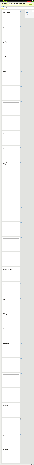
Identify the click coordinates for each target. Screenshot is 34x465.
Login (32, 1)
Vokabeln (7, 6)
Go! (30, 4)
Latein (5, 6)
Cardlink (21, 71)
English (33, 0)
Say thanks (2, 8)
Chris (27, 11)
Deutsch (31, 464)
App (3, 0)
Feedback (8, 0)
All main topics (2, 6)
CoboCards (1, 0)
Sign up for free (29, 1)
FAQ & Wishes (5, 0)
